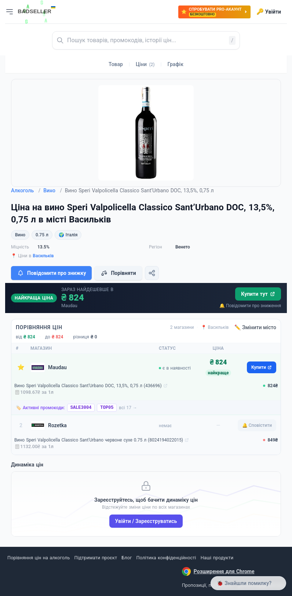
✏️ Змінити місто (255, 327)
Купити (261, 367)
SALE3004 (81, 407)
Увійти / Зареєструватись (146, 521)
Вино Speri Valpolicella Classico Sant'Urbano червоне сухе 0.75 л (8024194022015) (98, 440)
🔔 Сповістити (257, 425)
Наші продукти (217, 557)
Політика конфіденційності (166, 557)
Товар (116, 64)
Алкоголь (25, 190)
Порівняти (118, 273)
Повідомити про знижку (51, 273)
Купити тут (258, 294)
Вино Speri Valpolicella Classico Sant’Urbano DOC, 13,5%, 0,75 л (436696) (88, 385)
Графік (175, 64)
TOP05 (106, 407)
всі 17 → (128, 407)
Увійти (268, 11)
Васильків (43, 255)
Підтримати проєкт (95, 557)
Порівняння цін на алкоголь (38, 557)
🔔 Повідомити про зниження (250, 305)
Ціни (145, 64)
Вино (52, 190)
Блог (126, 557)
